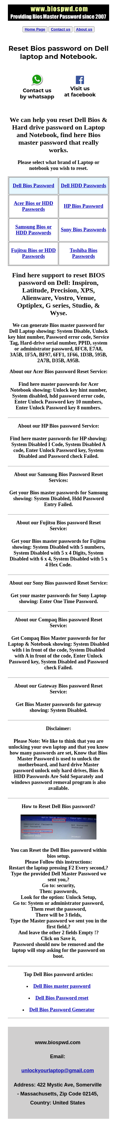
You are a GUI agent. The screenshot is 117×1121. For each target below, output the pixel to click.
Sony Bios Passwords (83, 229)
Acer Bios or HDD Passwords (33, 206)
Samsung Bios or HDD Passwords (33, 230)
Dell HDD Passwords (83, 185)
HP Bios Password (83, 206)
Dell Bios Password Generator (61, 1009)
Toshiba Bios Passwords (83, 253)
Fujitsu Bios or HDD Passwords (33, 253)
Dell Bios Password (33, 185)
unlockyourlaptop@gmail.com (57, 1070)
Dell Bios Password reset (61, 998)
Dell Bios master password (61, 986)
